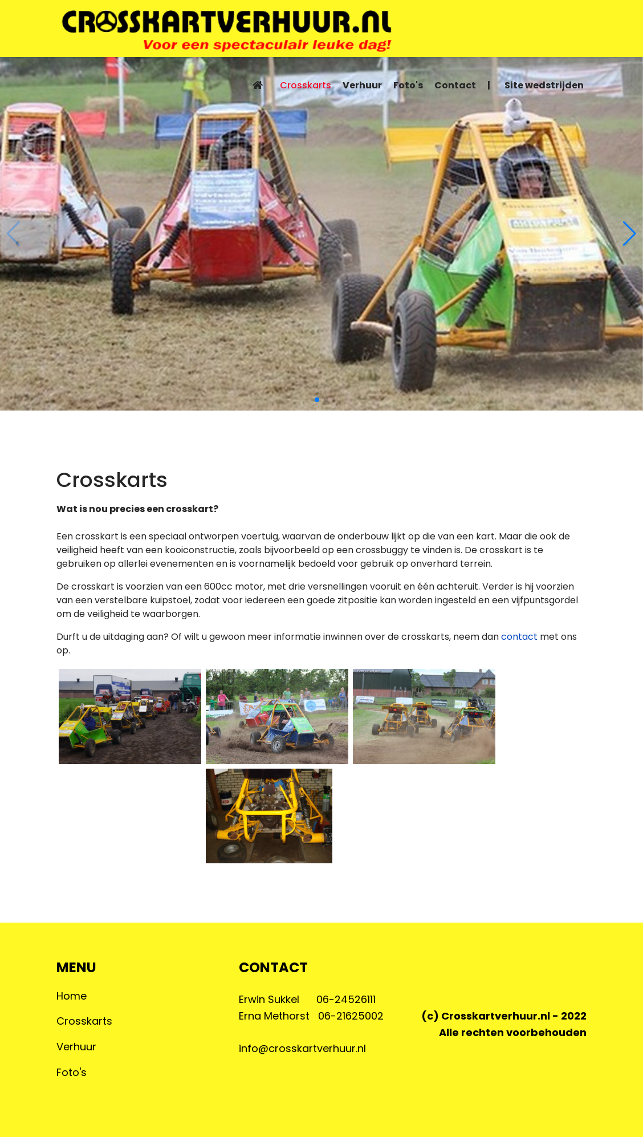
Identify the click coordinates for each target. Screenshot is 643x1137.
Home (71, 996)
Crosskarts (305, 85)
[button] (317, 399)
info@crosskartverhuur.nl (302, 1048)
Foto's (408, 85)
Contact (455, 85)
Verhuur (362, 85)
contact (520, 636)
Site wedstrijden (544, 85)
